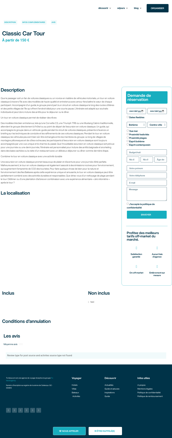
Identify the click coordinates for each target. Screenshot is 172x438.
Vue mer (133, 131)
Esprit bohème (136, 141)
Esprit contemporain (139, 145)
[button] (105, 8)
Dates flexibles (136, 117)
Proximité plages (138, 138)
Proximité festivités (139, 134)
